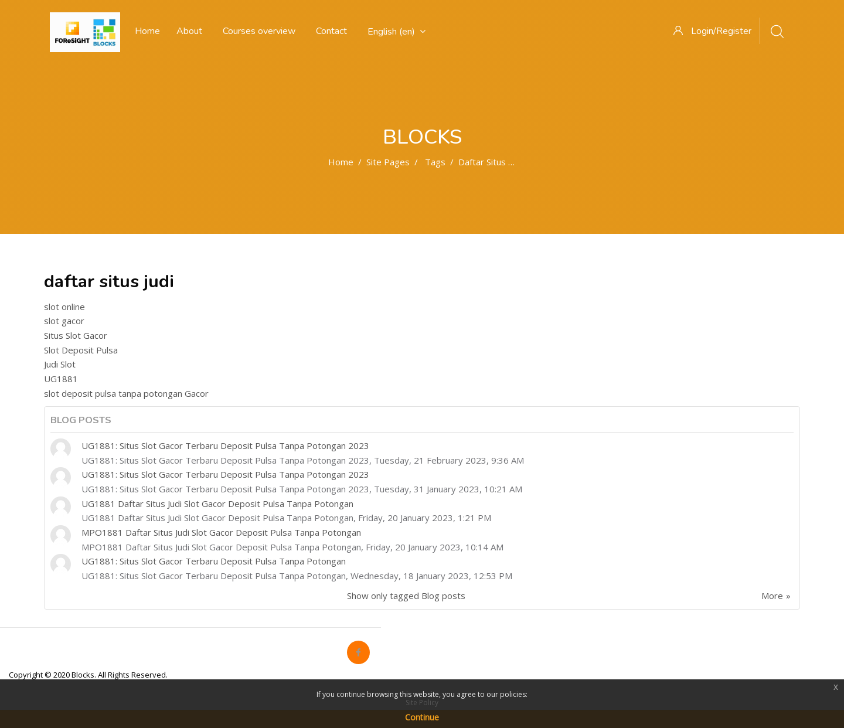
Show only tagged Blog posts (406, 595)
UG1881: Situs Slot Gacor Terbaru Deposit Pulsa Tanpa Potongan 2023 (225, 445)
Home (340, 162)
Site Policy (422, 702)
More (772, 595)
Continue (422, 717)
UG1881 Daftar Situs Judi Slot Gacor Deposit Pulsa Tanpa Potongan (217, 503)
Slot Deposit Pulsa (81, 350)
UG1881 (61, 379)
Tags (435, 162)
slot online (64, 306)
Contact (331, 31)
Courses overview (259, 31)
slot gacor (64, 320)
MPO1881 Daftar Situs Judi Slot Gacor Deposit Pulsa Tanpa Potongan (221, 532)
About (189, 31)
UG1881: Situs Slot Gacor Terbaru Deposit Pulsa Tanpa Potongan (213, 561)
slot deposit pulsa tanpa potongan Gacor (126, 393)
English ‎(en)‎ (396, 31)
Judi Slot (60, 364)
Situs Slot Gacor (75, 335)
